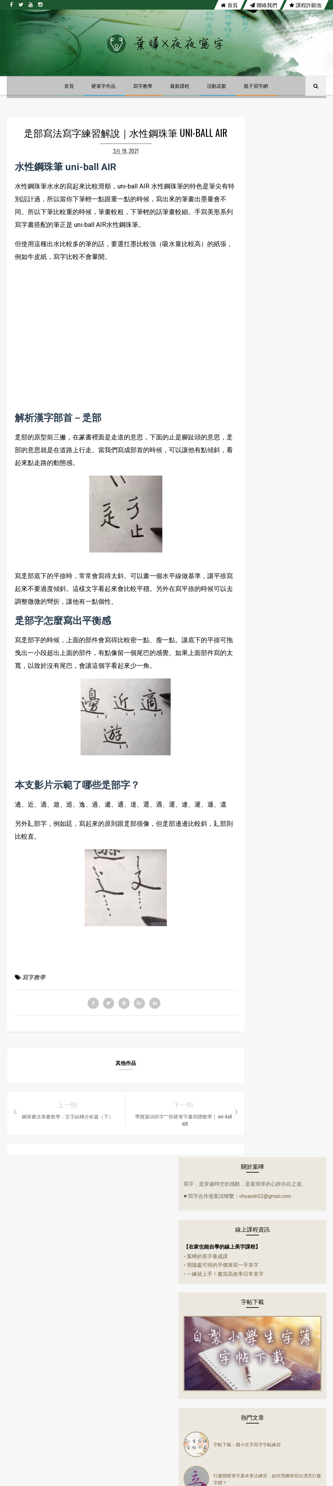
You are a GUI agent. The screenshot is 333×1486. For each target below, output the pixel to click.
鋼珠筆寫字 (252, 882)
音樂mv (248, 729)
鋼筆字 (247, 895)
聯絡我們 (263, 5)
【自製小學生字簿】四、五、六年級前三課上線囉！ (293, 541)
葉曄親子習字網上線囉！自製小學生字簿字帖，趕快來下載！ (293, 472)
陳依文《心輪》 (281, 506)
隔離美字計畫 (254, 780)
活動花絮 (217, 94)
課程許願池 (305, 5)
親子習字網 (256, 94)
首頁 (229, 5)
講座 (245, 908)
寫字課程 (250, 844)
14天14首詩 (252, 600)
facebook (100, 1283)
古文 (245, 639)
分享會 (247, 626)
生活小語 (250, 665)
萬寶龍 (247, 767)
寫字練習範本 (254, 831)
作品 (245, 690)
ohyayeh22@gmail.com (261, 181)
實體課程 (250, 806)
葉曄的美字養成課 (259, 242)
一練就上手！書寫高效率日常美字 (277, 260)
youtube (185, 1283)
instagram (231, 1283)
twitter (143, 1283)
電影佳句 (250, 793)
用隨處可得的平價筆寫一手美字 (275, 251)
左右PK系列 (252, 652)
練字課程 (250, 857)
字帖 (245, 677)
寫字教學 (143, 94)
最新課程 (180, 94)
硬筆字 (247, 741)
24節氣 (248, 613)
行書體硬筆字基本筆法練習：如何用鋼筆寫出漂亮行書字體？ (293, 438)
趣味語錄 (250, 870)
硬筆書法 (250, 754)
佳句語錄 (250, 703)
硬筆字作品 (104, 94)
